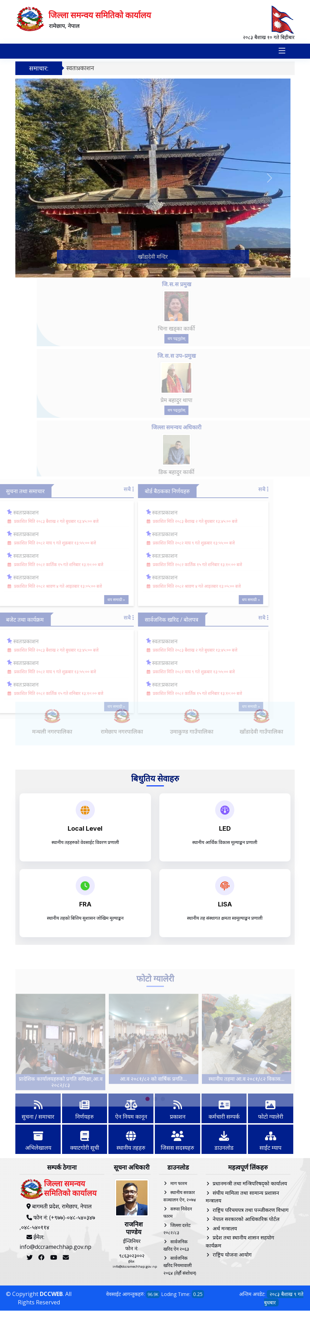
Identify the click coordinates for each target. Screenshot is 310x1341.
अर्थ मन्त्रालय (225, 1228)
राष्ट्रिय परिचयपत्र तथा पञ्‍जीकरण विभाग (251, 1209)
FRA (85, 904)
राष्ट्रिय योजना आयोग (232, 1254)
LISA (225, 904)
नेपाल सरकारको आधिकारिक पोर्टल (246, 1218)
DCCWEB (51, 1294)
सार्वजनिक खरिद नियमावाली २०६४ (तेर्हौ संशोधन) (179, 1265)
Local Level (85, 828)
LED (225, 828)
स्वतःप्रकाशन (80, 68)
